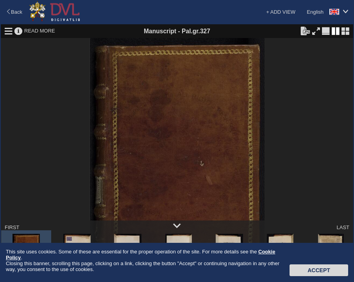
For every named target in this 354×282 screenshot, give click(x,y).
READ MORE (39, 31)
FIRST (12, 227)
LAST (342, 227)
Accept (319, 270)
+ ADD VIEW (280, 12)
